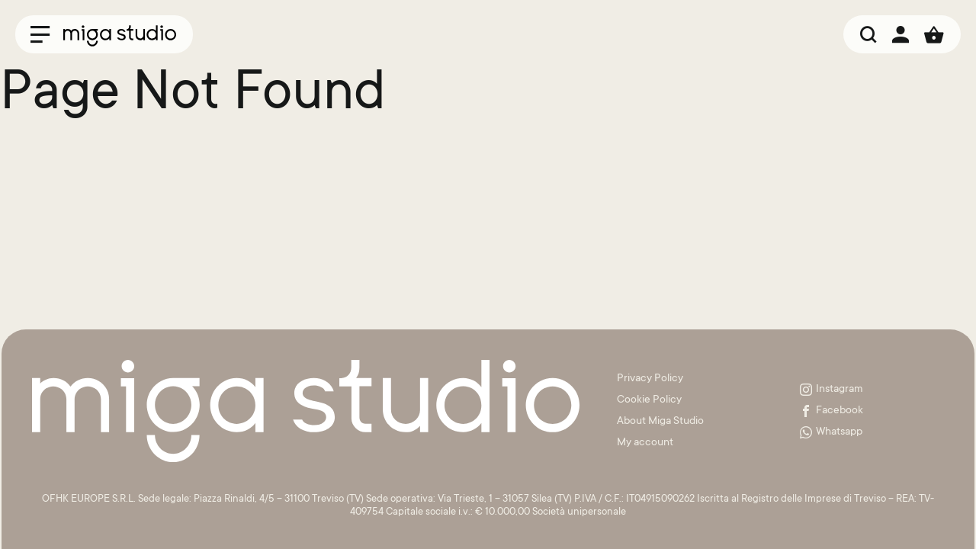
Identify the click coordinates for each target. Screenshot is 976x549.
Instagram (831, 390)
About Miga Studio (660, 422)
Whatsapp (831, 432)
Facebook (831, 411)
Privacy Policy (650, 379)
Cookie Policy (649, 400)
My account (645, 443)
